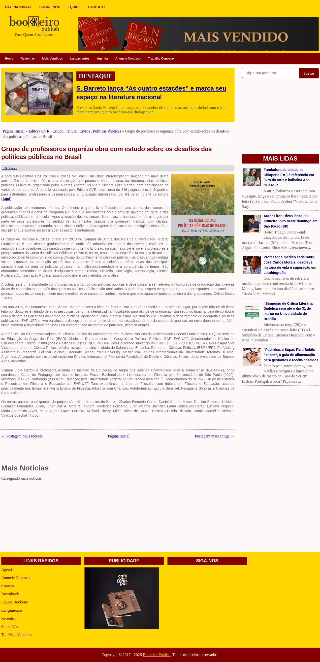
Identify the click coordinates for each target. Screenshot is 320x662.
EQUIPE (74, 7)
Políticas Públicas (107, 131)
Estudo (57, 131)
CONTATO (96, 7)
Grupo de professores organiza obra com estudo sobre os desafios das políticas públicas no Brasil (106, 153)
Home (9, 58)
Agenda (102, 58)
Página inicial (119, 436)
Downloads (10, 594)
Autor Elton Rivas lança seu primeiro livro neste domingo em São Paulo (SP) (291, 221)
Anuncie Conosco (128, 58)
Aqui (6, 199)
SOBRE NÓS (49, 7)
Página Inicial (14, 131)
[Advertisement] (117, 517)
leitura (71, 131)
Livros (85, 131)
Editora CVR (39, 131)
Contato (7, 586)
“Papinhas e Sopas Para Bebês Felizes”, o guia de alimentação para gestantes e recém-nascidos (291, 355)
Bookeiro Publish (157, 655)
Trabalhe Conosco (161, 58)
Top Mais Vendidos (16, 634)
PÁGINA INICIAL (18, 7)
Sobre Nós (9, 627)
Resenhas (28, 58)
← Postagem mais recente (22, 436)
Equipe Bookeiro (14, 602)
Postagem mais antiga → (214, 436)
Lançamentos (79, 58)
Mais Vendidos (52, 58)
